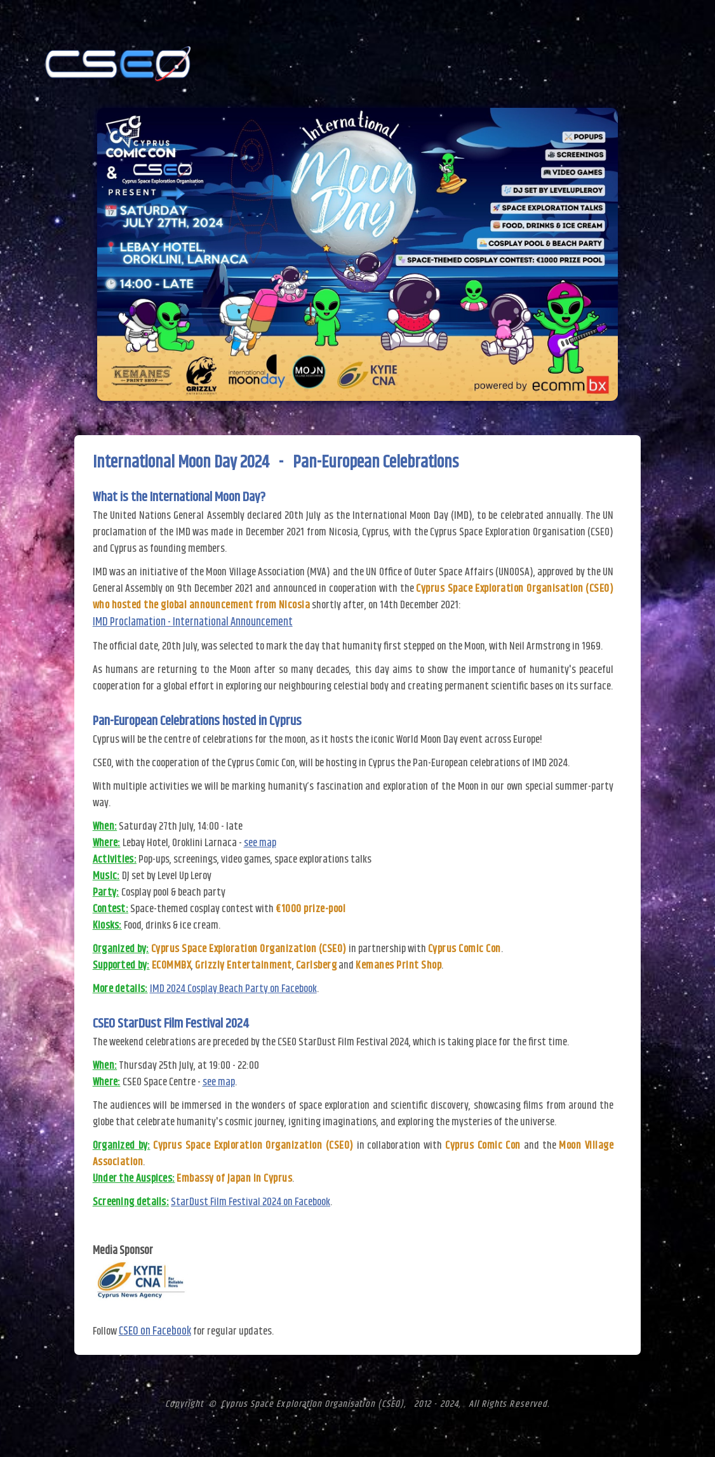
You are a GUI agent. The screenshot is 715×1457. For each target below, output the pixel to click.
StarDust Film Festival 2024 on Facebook (250, 1202)
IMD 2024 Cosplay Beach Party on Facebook (233, 989)
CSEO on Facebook (155, 1331)
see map (260, 843)
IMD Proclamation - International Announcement (193, 622)
